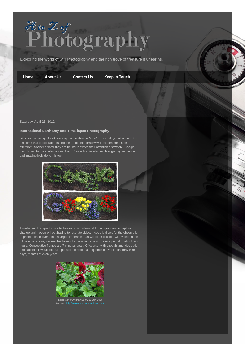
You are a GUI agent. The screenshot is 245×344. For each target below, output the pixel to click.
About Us (53, 77)
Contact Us (83, 77)
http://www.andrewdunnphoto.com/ (85, 303)
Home (28, 77)
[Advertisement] (122, 100)
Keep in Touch (117, 77)
